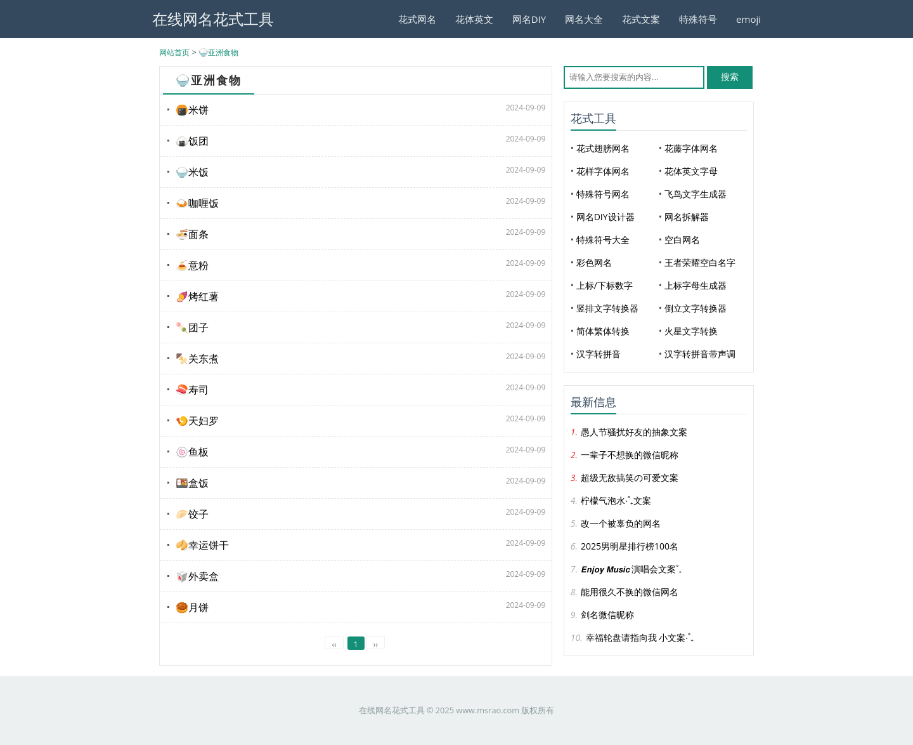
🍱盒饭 (192, 483)
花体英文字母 (691, 171)
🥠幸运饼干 (202, 545)
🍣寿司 (192, 390)
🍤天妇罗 (197, 421)
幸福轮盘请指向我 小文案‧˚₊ (640, 637)
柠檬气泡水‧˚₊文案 (616, 500)
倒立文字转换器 (695, 308)
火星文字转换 (691, 331)
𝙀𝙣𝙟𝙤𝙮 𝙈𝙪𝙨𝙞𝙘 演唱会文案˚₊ (631, 569)
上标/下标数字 (604, 285)
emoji (748, 19)
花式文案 (641, 19)
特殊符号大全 (603, 240)
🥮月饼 (192, 607)
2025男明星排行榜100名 (629, 546)
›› (375, 644)
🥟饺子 (192, 514)
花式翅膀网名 (603, 148)
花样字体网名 (603, 171)
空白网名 (682, 240)
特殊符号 (698, 19)
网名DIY (529, 19)
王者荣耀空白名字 (699, 262)
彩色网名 (594, 262)
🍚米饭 (192, 172)
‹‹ (334, 644)
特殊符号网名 (603, 194)
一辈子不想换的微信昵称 (629, 455)
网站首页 (174, 52)
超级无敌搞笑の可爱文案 (629, 477)
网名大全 (584, 19)
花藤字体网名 (691, 148)
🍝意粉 (192, 265)
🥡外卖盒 (197, 576)
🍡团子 (192, 327)
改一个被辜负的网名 (621, 523)
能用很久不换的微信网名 (629, 592)
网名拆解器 (686, 217)
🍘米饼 (192, 110)
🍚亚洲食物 (218, 52)
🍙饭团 (192, 141)
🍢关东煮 (197, 359)
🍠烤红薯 (197, 296)
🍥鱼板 (192, 452)
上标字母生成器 (695, 285)
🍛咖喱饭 (197, 203)
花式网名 (417, 19)
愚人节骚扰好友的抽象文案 (634, 432)
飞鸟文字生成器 (695, 194)
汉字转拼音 (598, 354)
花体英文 (474, 19)
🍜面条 (192, 234)
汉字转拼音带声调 (699, 354)
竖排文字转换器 (607, 308)
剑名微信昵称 (607, 615)
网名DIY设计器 (605, 217)
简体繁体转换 (603, 331)
